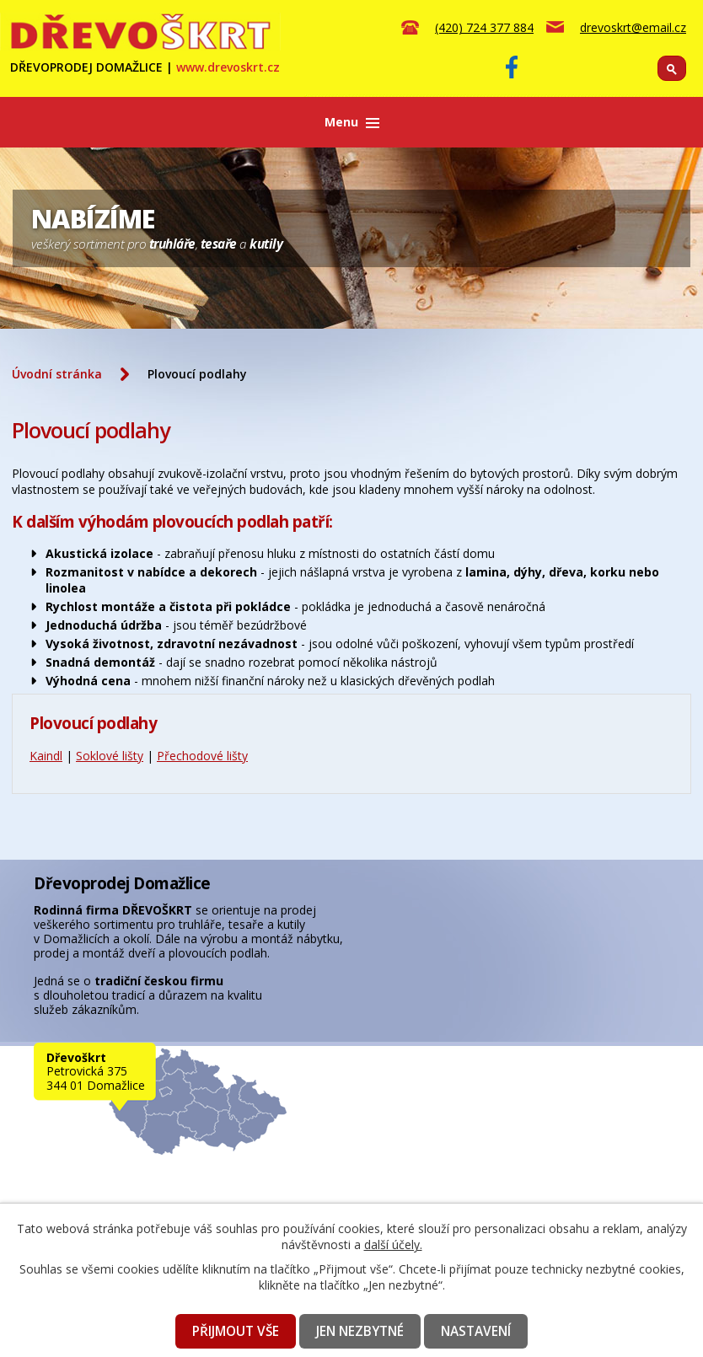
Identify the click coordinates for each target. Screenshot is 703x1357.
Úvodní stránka (57, 374)
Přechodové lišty (202, 756)
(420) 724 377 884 (484, 27)
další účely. (393, 1244)
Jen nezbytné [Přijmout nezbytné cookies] (360, 1331)
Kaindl (46, 756)
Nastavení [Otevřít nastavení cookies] (476, 1331)
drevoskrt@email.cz (633, 27)
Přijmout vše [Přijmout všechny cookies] (235, 1331)
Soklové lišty (109, 756)
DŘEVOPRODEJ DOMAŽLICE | (145, 67)
